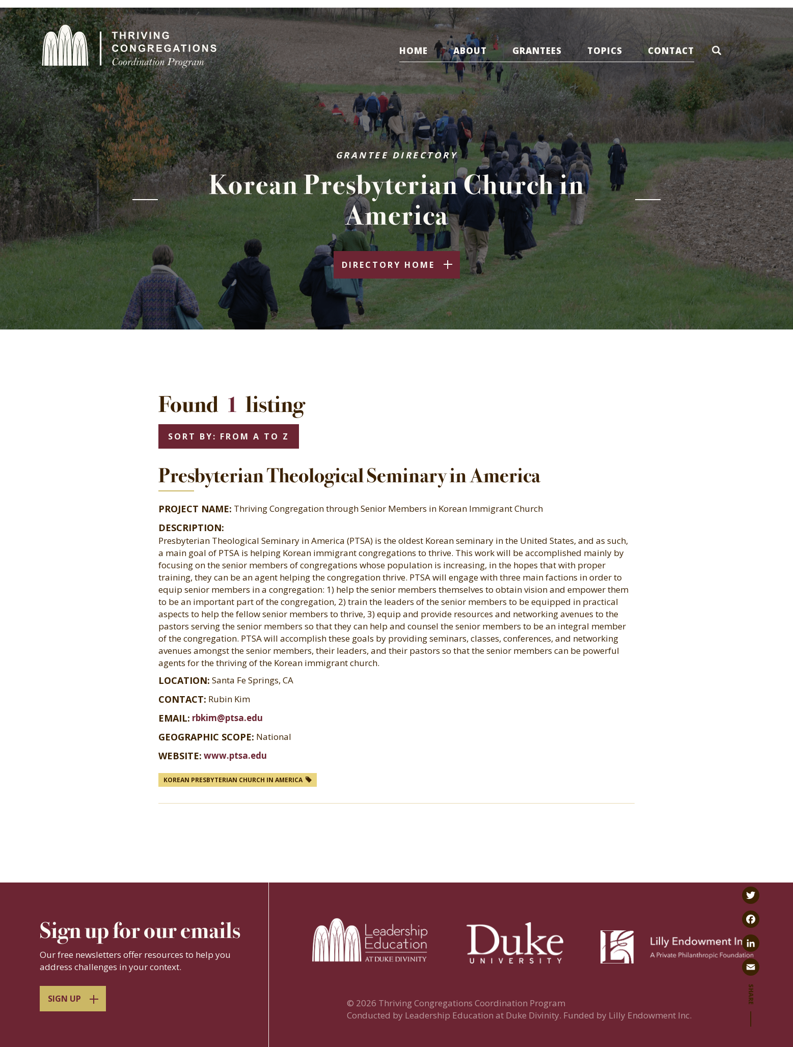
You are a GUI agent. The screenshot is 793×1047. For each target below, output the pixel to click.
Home (413, 51)
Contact (671, 51)
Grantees (537, 51)
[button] (718, 52)
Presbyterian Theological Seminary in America (349, 475)
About (470, 51)
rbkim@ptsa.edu (227, 718)
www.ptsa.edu (235, 755)
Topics (604, 51)
